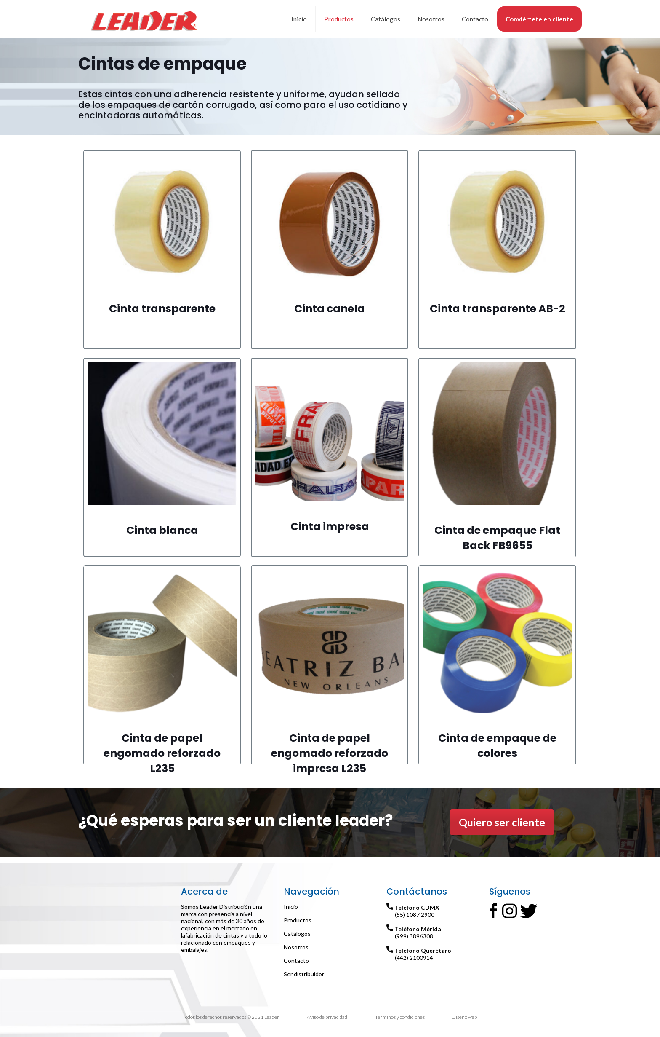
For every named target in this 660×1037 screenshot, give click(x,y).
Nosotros (296, 947)
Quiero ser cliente (502, 822)
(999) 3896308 (414, 936)
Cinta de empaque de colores (497, 746)
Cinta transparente (162, 308)
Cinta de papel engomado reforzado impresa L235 (329, 753)
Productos (297, 920)
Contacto (296, 960)
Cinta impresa (329, 526)
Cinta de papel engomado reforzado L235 (162, 753)
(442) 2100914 (414, 957)
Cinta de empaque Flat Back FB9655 (497, 538)
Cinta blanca (162, 530)
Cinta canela (329, 308)
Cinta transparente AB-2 (497, 308)
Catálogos (297, 933)
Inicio (291, 906)
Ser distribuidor (304, 974)
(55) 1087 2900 (414, 914)
